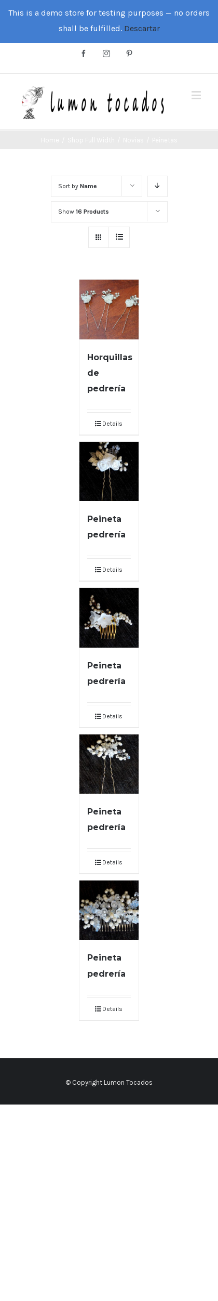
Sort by (77, 186)
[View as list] (119, 237)
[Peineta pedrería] (109, 471)
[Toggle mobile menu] (197, 94)
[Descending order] (157, 186)
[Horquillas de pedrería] (109, 309)
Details (112, 423)
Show (83, 211)
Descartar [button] (142, 28)
